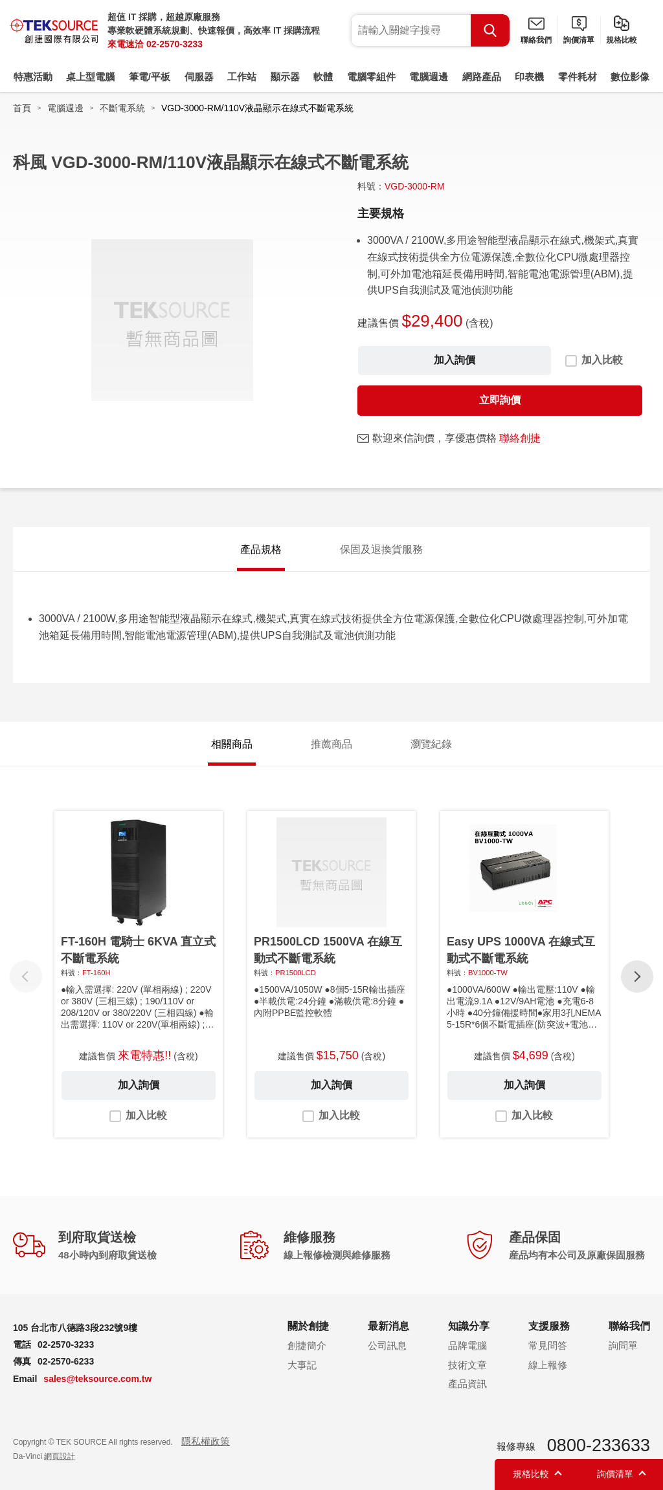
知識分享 (468, 1326)
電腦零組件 (371, 76)
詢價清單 (578, 40)
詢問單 (623, 1345)
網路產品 (481, 76)
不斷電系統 (122, 108)
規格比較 (621, 40)
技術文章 (467, 1364)
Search (490, 30)
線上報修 (547, 1364)
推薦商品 (331, 744)
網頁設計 (59, 1456)
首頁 (22, 108)
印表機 (529, 76)
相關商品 (232, 744)
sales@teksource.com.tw (97, 1379)
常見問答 (547, 1345)
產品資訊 (467, 1383)
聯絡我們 (536, 40)
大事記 (302, 1364)
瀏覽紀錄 (431, 744)
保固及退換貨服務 (381, 549)
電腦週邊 (428, 76)
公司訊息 (387, 1345)
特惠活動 (33, 76)
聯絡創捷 (520, 438)
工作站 (241, 76)
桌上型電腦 (90, 76)
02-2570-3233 (174, 44)
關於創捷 (308, 1326)
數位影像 (630, 76)
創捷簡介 (306, 1345)
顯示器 (285, 76)
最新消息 (388, 1326)
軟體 (323, 76)
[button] (637, 976)
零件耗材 (577, 76)
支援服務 (549, 1326)
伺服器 (199, 76)
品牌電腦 (467, 1345)
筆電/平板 (149, 76)
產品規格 (261, 549)
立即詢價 (500, 399)
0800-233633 (598, 1445)
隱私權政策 (205, 1441)
